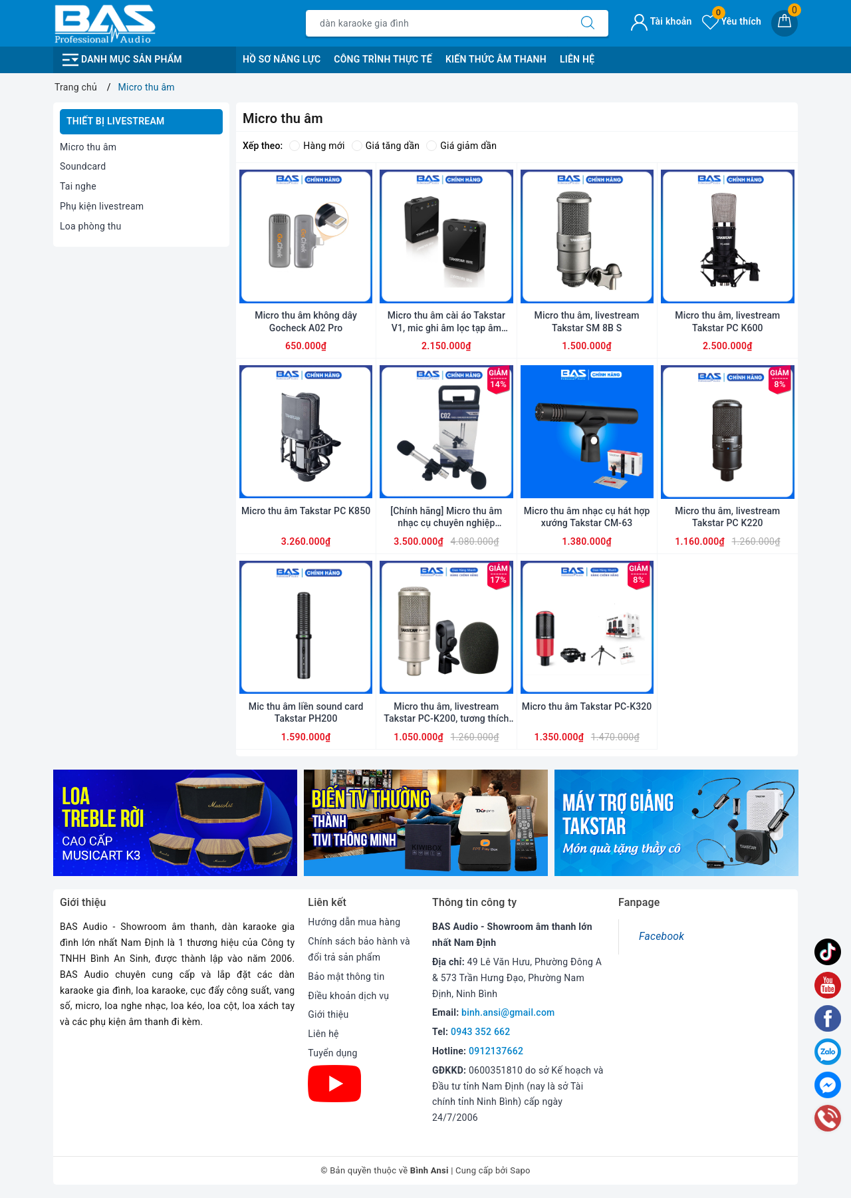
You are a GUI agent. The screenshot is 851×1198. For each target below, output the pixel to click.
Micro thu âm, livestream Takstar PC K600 (727, 321)
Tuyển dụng (332, 1053)
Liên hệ (323, 1033)
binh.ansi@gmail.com (507, 1012)
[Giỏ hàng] (784, 23)
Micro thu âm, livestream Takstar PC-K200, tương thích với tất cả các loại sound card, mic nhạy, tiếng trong (447, 712)
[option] (175, 823)
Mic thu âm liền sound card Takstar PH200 (306, 712)
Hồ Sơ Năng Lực (281, 59)
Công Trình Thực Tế (383, 59)
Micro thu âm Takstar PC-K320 (587, 706)
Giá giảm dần (461, 145)
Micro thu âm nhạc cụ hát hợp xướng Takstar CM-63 (587, 517)
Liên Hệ (577, 59)
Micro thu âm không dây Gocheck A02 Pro (306, 321)
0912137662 (496, 1051)
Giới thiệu (328, 1014)
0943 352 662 (481, 1031)
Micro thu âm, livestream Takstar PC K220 (727, 517)
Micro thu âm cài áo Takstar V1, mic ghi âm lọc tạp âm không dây (446, 321)
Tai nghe (78, 186)
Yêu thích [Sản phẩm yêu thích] (731, 21)
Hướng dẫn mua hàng (354, 922)
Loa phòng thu (91, 226)
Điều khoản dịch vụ (348, 995)
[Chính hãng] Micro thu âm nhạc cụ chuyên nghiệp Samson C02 (446, 517)
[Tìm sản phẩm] (437, 23)
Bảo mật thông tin (346, 976)
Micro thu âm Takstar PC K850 (305, 511)
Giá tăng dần (386, 145)
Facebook (661, 936)
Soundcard (83, 166)
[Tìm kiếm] (587, 23)
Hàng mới (316, 145)
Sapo (520, 1170)
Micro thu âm (88, 147)
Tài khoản (661, 21)
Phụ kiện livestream (102, 206)
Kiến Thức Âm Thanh (496, 59)
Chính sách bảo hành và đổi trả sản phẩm (359, 949)
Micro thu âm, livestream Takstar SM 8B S (587, 321)
